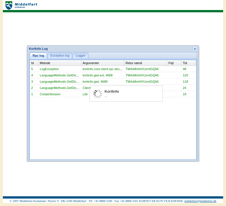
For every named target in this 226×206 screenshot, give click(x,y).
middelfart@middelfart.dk (201, 201)
